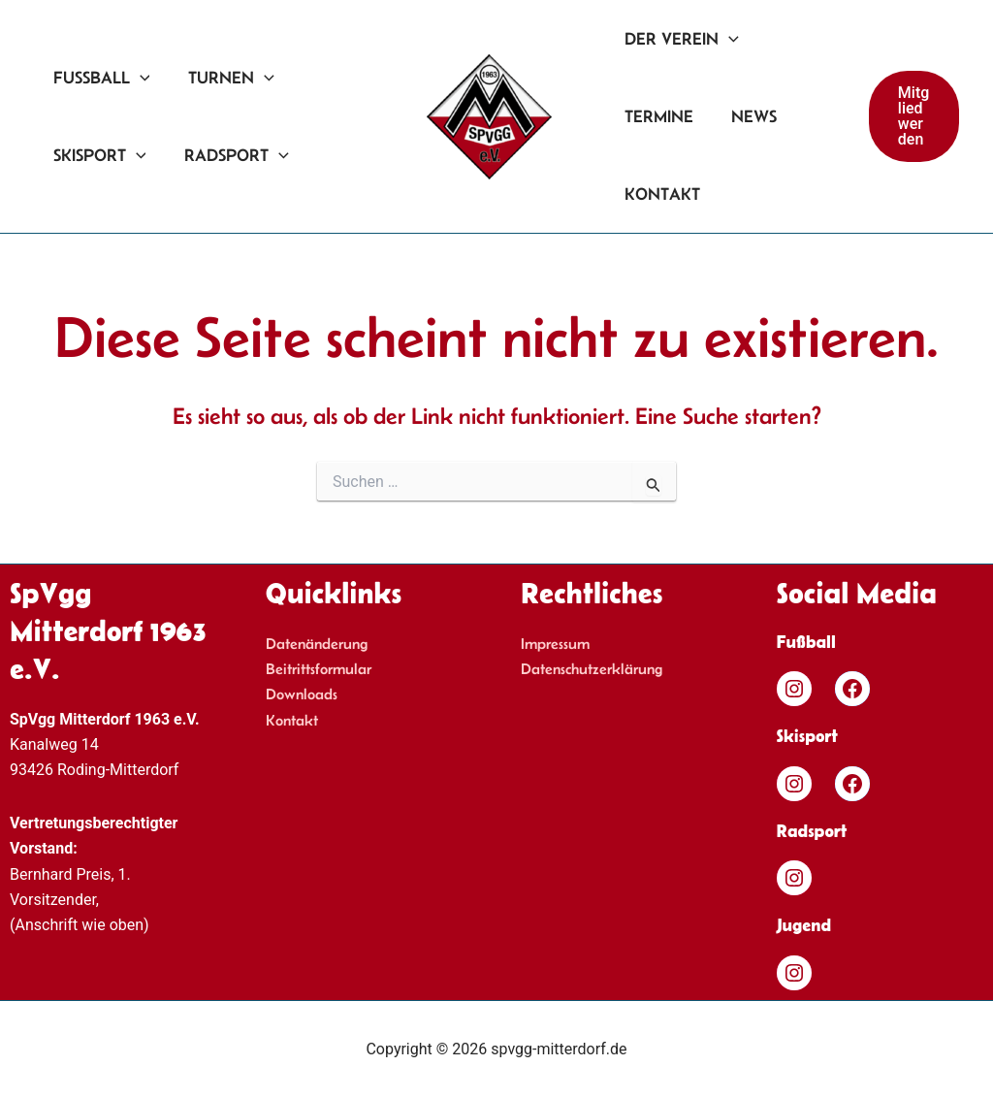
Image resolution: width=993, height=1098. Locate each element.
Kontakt (661, 194)
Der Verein (681, 39)
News (750, 116)
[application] (138, 77)
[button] (913, 116)
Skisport (97, 155)
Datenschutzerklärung (591, 669)
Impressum (555, 643)
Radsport (231, 155)
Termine (658, 116)
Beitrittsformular (318, 669)
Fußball (99, 77)
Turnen (226, 77)
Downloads (301, 694)
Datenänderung (317, 643)
